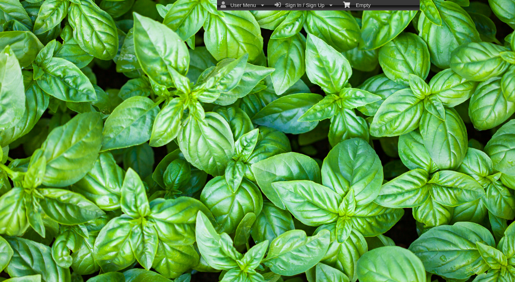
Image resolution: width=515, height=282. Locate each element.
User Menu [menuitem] (242, 5)
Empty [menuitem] (357, 4)
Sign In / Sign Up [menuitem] (304, 5)
